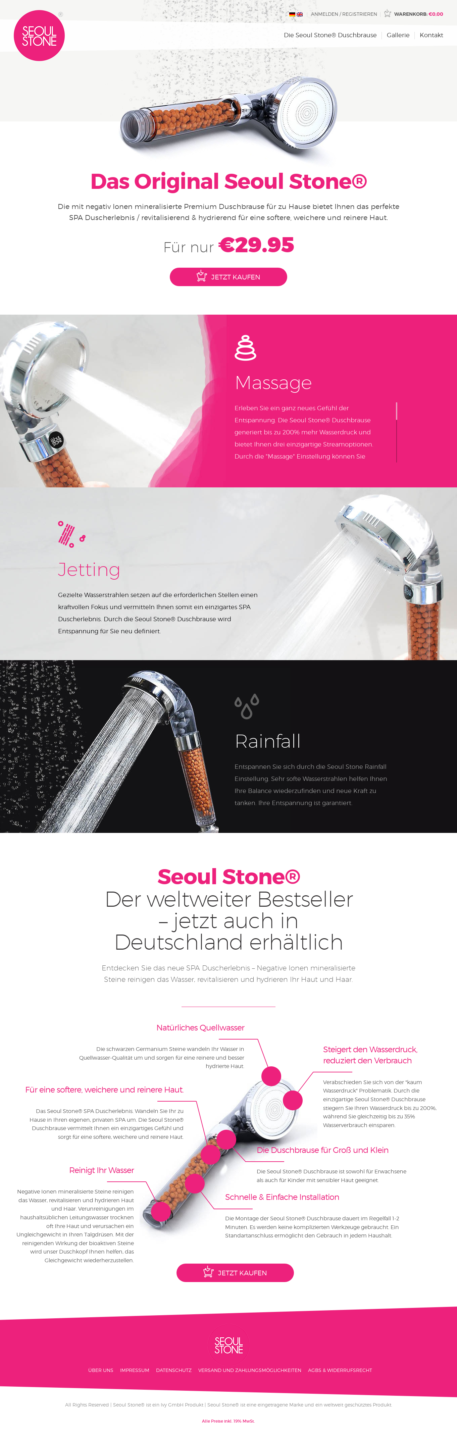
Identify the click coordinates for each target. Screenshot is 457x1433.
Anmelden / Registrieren (344, 14)
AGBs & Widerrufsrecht (340, 1370)
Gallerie (398, 35)
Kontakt (431, 35)
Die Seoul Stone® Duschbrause (330, 35)
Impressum (134, 1370)
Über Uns (100, 1370)
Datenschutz (174, 1370)
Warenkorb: (418, 14)
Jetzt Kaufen (228, 275)
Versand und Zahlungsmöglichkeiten (249, 1370)
